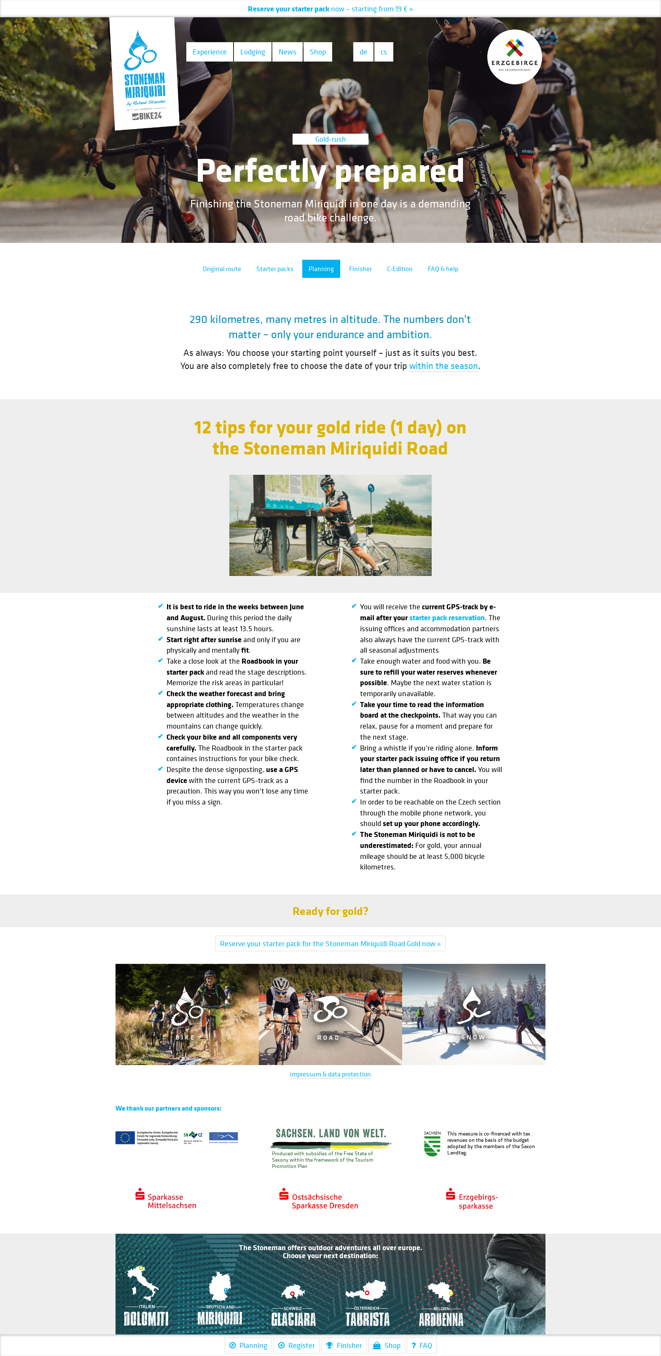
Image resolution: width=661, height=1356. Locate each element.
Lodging (252, 51)
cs (384, 51)
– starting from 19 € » (331, 8)
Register (296, 1345)
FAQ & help (443, 268)
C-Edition (400, 268)
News (287, 51)
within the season (443, 365)
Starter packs (274, 268)
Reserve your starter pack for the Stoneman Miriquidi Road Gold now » (330, 943)
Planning (321, 268)
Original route (222, 268)
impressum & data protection (330, 1074)
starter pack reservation (447, 617)
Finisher (360, 268)
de (363, 51)
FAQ (421, 1345)
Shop (318, 51)
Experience (210, 51)
